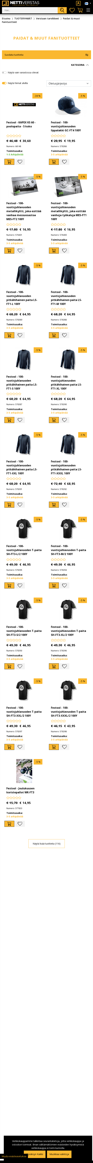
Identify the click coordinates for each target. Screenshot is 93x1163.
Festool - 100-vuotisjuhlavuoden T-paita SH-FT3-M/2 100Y (68, 550)
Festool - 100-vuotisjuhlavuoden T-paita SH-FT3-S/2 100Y (24, 631)
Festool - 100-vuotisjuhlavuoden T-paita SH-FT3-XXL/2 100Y (24, 711)
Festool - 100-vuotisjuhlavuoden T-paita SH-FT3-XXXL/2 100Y (68, 711)
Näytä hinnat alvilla (18, 83)
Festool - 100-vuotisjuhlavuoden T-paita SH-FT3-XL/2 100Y (68, 631)
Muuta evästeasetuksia (14, 1156)
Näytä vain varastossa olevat (23, 72)
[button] (46, 65)
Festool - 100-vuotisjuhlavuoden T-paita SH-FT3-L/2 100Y (24, 550)
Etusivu (6, 18)
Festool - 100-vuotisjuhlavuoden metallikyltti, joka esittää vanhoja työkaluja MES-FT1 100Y (69, 211)
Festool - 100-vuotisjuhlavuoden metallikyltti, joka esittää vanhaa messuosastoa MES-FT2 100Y (23, 211)
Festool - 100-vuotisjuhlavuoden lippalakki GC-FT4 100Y (66, 126)
